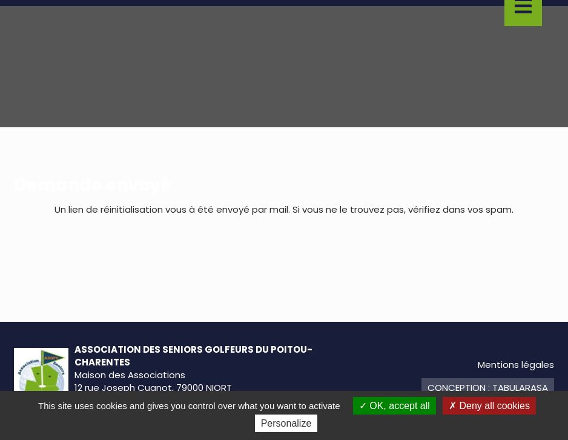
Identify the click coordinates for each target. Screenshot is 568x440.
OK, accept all (394, 406)
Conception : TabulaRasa (488, 387)
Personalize (286, 423)
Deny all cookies (489, 406)
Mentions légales (516, 364)
